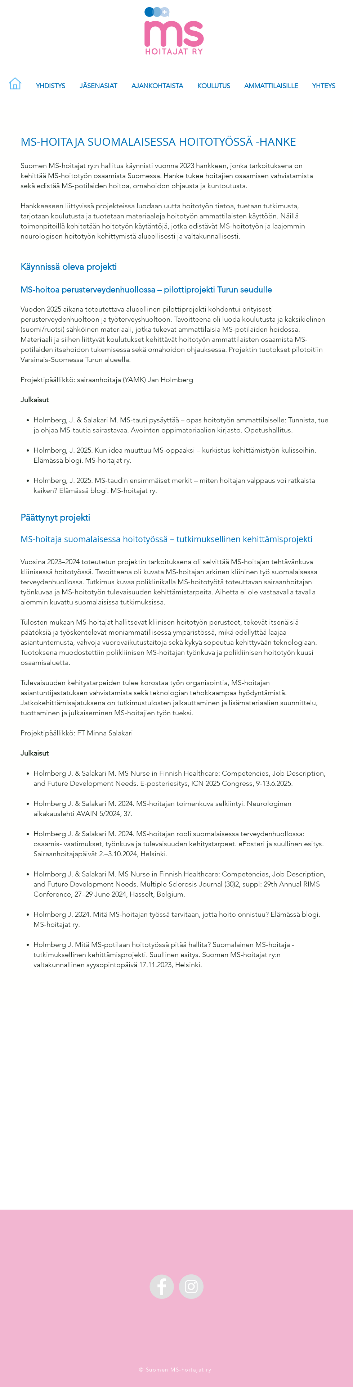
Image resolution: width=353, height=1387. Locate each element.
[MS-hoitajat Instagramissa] (191, 1286)
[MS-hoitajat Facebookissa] (161, 1286)
